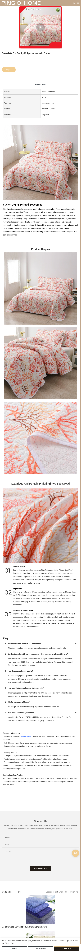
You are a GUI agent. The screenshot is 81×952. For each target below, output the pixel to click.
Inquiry (8, 70)
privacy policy (10, 943)
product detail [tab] (40, 84)
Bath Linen (59, 892)
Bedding (49, 892)
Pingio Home (26, 736)
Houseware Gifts (71, 892)
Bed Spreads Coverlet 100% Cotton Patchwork (24, 927)
